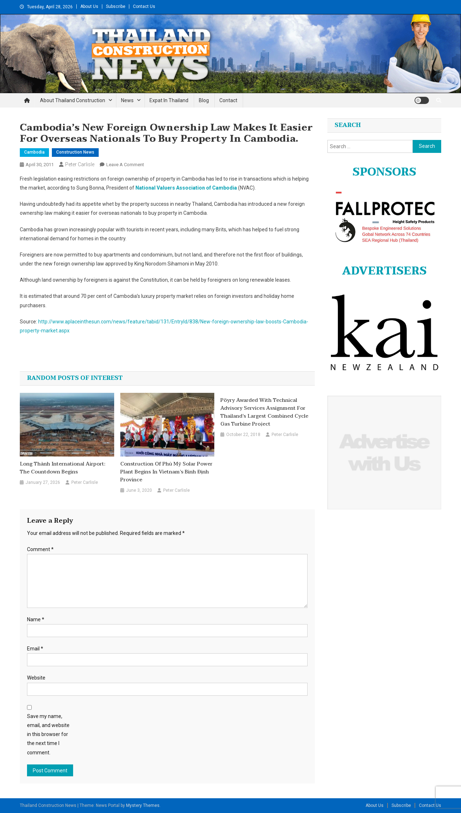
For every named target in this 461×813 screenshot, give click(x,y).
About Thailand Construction (72, 100)
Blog (204, 100)
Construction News (75, 152)
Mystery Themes (143, 805)
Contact (228, 100)
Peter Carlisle (79, 164)
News (127, 100)
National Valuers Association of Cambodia (186, 188)
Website (36, 678)
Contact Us (144, 6)
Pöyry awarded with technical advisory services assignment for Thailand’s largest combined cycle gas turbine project (264, 412)
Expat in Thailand (168, 100)
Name (35, 619)
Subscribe (115, 6)
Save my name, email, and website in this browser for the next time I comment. (48, 734)
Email (35, 648)
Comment (40, 549)
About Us (89, 6)
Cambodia (34, 152)
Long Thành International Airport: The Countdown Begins (62, 468)
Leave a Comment (125, 164)
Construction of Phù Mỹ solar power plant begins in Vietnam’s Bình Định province (166, 472)
